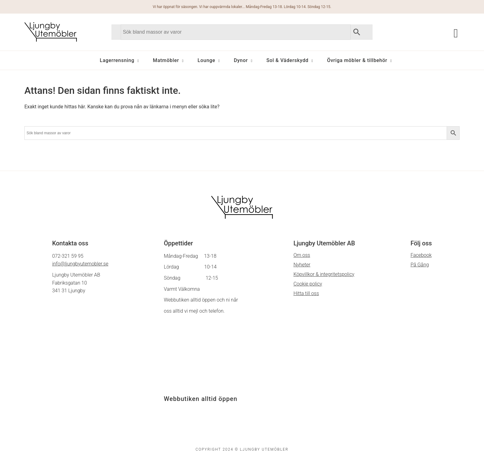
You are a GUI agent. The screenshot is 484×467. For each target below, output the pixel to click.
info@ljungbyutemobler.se (80, 264)
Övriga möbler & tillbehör (357, 60)
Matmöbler (166, 60)
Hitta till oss (306, 293)
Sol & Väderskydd (287, 60)
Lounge (206, 60)
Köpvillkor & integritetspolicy (324, 274)
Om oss (302, 255)
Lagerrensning (117, 60)
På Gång (420, 265)
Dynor (241, 60)
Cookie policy (308, 284)
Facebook (421, 255)
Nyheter (302, 265)
